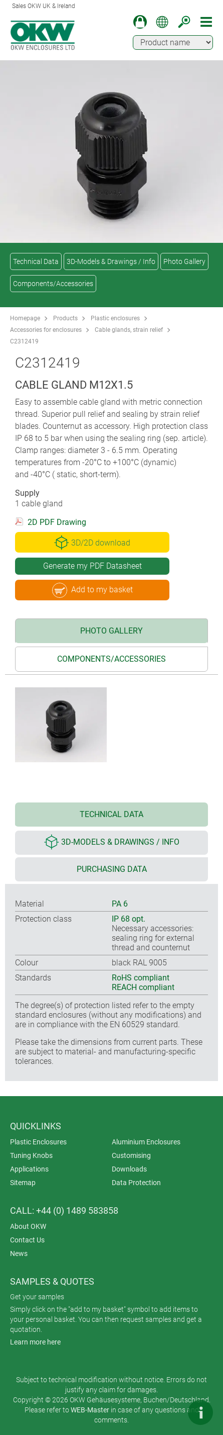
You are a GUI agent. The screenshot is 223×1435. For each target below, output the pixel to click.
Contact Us (27, 1240)
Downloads (129, 1169)
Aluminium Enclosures (146, 1142)
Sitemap (23, 1183)
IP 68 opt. (128, 919)
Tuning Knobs (31, 1155)
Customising (131, 1155)
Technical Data (36, 261)
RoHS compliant (140, 977)
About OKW (28, 1226)
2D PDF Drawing (57, 522)
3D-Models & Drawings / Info (111, 261)
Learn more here (35, 1342)
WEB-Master (90, 1410)
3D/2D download (92, 542)
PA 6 (120, 904)
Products (65, 318)
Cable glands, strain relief (129, 329)
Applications (29, 1169)
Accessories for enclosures (46, 329)
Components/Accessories (53, 284)
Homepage (25, 318)
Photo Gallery (184, 261)
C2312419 (24, 341)
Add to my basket (92, 590)
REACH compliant (143, 987)
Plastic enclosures (115, 318)
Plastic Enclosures (38, 1142)
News (19, 1253)
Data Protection (136, 1183)
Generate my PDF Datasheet (92, 566)
